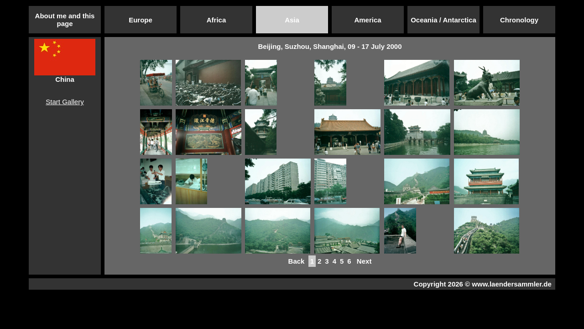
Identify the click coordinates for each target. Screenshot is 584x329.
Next (364, 261)
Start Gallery (64, 102)
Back (296, 261)
